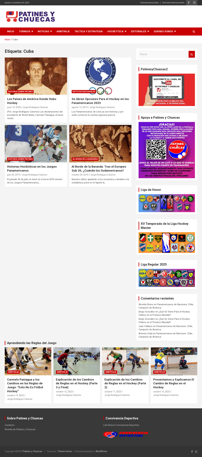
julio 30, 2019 (13, 174)
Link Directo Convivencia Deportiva (121, 425)
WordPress (101, 451)
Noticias (43, 31)
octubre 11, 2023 (112, 391)
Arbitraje (63, 31)
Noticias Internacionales (173, 2)
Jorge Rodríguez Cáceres (35, 107)
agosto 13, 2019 (80, 107)
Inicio (10, 31)
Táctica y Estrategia (88, 31)
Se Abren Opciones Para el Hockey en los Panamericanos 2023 (100, 101)
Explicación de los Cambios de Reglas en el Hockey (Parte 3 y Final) (77, 383)
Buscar (192, 54)
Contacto (10, 425)
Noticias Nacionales (149, 2)
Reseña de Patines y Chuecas (20, 429)
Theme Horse (65, 451)
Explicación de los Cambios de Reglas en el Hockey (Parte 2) (125, 383)
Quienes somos (163, 31)
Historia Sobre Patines (20, 92)
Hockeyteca (115, 31)
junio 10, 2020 (14, 107)
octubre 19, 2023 (15, 395)
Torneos (24, 31)
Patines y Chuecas (32, 451)
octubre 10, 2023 (161, 391)
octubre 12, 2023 (64, 391)
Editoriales (138, 31)
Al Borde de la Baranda (85, 159)
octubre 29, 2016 (80, 174)
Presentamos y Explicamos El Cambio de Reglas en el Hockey (173, 383)
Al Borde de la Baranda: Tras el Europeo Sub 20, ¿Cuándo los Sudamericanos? (99, 168)
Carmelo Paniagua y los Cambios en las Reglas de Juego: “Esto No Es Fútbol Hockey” (25, 385)
